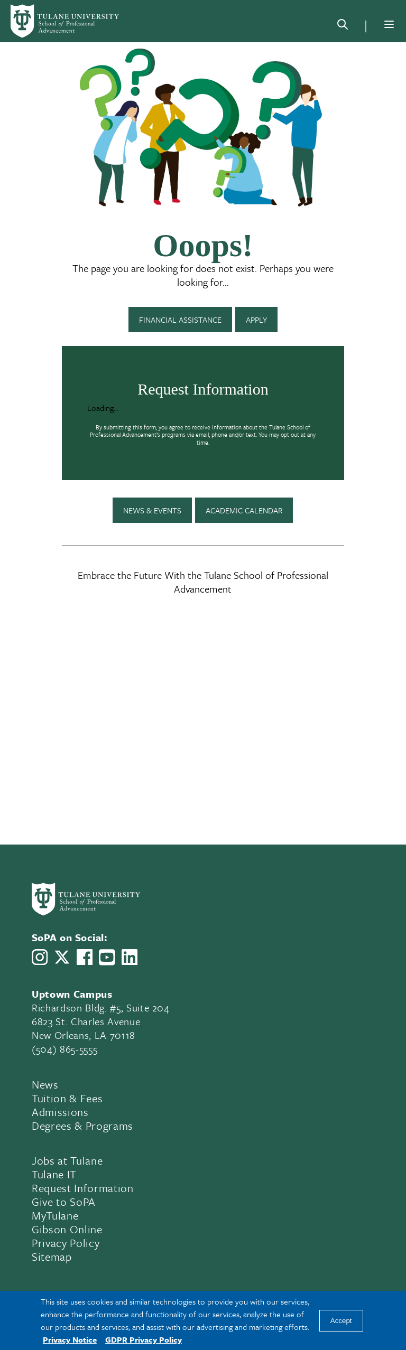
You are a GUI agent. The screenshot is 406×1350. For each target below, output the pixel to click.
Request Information (83, 1188)
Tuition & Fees (67, 1098)
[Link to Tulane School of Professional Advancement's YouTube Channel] (107, 957)
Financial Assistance (180, 319)
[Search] (342, 26)
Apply (256, 319)
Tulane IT (54, 1174)
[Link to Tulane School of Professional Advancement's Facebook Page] (85, 957)
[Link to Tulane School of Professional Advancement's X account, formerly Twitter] (62, 957)
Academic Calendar (244, 510)
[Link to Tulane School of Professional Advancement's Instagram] (40, 957)
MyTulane (55, 1215)
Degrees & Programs (82, 1125)
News (45, 1084)
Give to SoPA (64, 1202)
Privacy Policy (65, 1243)
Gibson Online (67, 1229)
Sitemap (52, 1256)
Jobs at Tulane (67, 1160)
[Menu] (389, 24)
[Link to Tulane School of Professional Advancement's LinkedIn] (129, 957)
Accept (341, 1321)
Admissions (60, 1112)
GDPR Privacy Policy (143, 1339)
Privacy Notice (70, 1339)
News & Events (152, 510)
